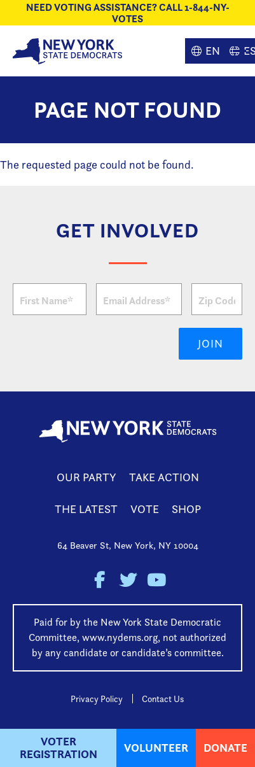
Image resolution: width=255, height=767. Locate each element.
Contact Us (163, 698)
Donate (225, 747)
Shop (186, 509)
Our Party (86, 477)
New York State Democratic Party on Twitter (127, 580)
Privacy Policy (97, 698)
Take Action (164, 477)
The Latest (86, 509)
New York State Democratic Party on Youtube (156, 580)
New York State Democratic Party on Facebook (99, 580)
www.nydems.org (120, 637)
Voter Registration (58, 747)
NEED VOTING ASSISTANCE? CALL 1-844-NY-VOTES (128, 12)
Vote (144, 509)
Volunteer (156, 747)
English (204, 51)
